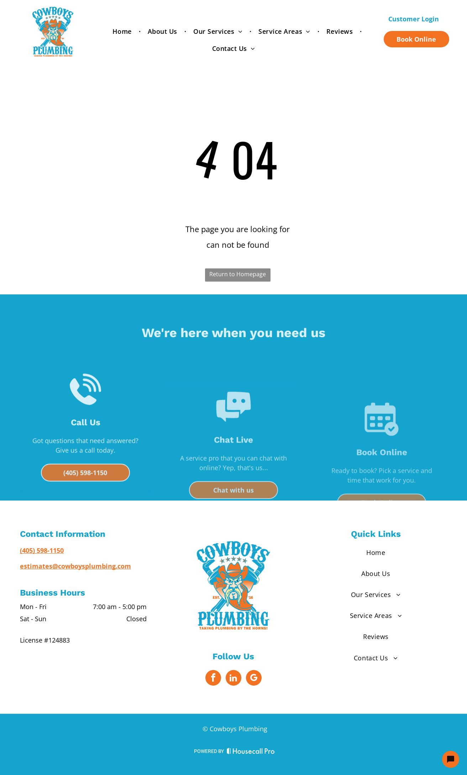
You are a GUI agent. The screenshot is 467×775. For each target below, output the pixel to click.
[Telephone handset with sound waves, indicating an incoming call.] (85, 447)
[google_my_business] (254, 678)
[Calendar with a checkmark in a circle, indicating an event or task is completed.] (381, 464)
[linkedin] (233, 678)
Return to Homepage (237, 274)
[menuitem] (123, 31)
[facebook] (213, 678)
